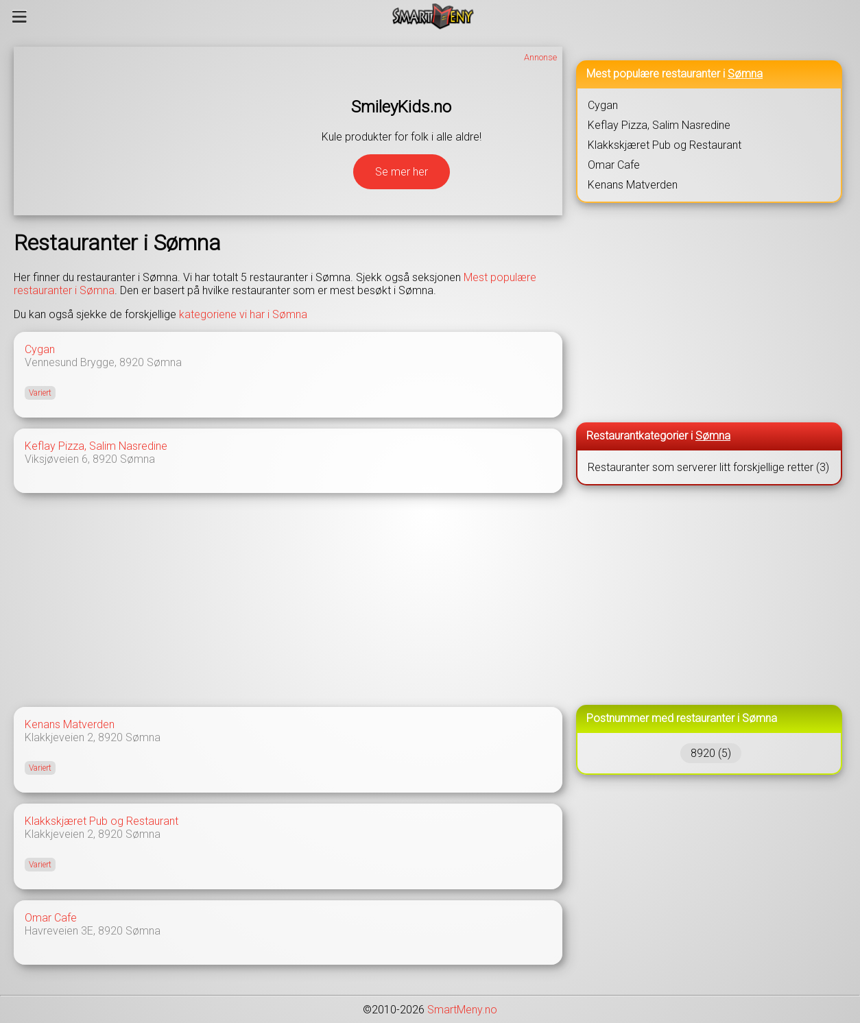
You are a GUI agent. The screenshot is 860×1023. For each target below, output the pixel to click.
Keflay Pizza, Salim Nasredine (96, 446)
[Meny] (19, 16)
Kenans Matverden (70, 724)
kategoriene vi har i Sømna (243, 314)
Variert (40, 393)
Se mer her (401, 171)
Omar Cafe (51, 917)
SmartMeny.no (462, 1009)
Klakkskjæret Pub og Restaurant (101, 821)
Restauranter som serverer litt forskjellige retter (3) (708, 467)
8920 (131, 362)
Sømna (164, 362)
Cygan (40, 349)
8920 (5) (711, 753)
